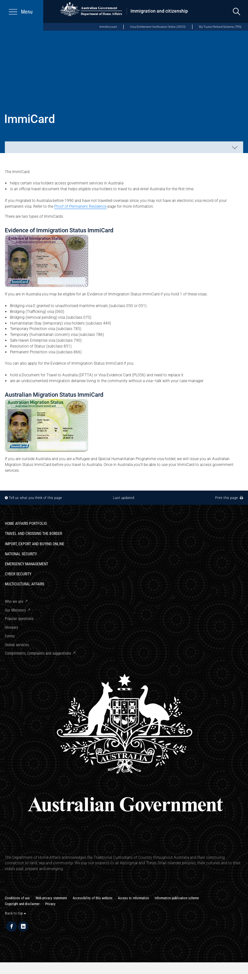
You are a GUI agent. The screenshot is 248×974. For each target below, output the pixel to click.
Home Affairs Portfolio (26, 523)
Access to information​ (133, 898)
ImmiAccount (108, 26)
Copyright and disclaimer (22, 904)
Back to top (15, 913)
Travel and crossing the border (33, 533)
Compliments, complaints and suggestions (38, 653)
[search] (236, 11)
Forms (10, 636)
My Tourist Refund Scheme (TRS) (220, 26)
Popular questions (19, 618)
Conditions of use (17, 898)
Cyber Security (18, 573)
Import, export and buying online (34, 543)
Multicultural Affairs (24, 583)
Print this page (229, 498)
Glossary (11, 627)
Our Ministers (15, 610)
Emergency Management (26, 563)
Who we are (14, 601)
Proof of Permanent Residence (80, 206)
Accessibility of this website (92, 898)
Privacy (50, 904)
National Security (21, 553)
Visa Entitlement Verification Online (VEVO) (158, 26)
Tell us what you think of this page (35, 498)
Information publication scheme (177, 898)
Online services (17, 644)
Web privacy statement (51, 898)
